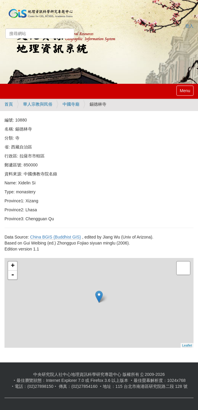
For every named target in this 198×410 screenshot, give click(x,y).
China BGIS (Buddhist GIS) (55, 237)
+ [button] (13, 266)
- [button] (12, 275)
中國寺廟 (71, 104)
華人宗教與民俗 (37, 104)
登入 (189, 26)
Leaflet (187, 345)
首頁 (8, 104)
